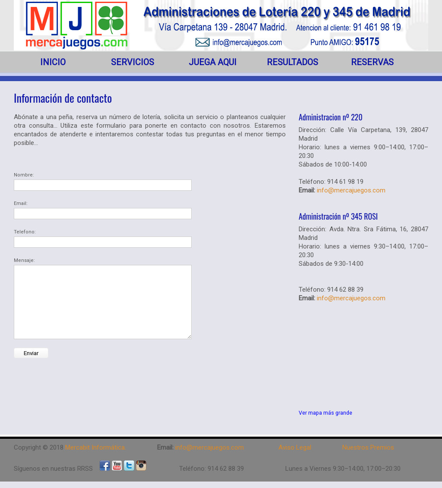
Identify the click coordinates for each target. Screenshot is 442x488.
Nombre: (24, 175)
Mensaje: (24, 260)
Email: (21, 203)
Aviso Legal (294, 447)
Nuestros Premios (368, 447)
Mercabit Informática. (95, 447)
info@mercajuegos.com (351, 190)
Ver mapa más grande (325, 412)
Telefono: (25, 232)
